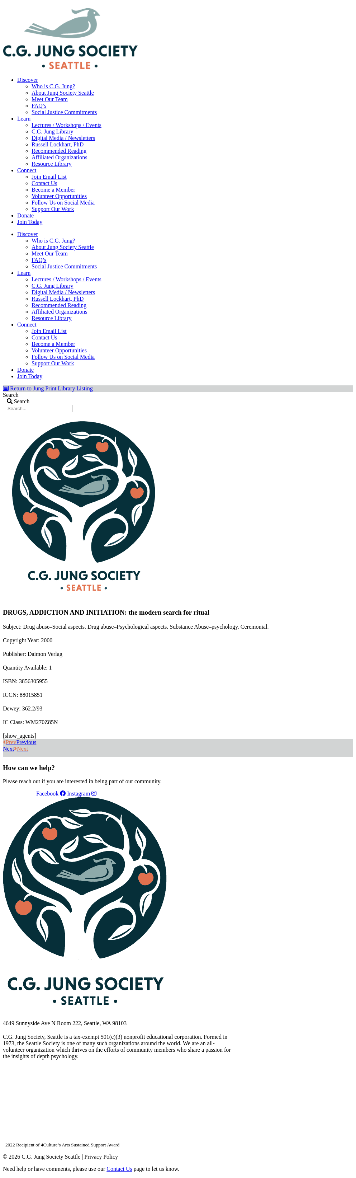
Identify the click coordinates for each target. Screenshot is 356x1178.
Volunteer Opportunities (59, 196)
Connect (26, 170)
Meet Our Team (50, 99)
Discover (27, 80)
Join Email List (49, 177)
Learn (23, 119)
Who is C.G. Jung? (53, 86)
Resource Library (52, 164)
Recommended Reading (59, 151)
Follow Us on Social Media (63, 203)
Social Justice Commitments (64, 112)
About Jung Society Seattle (63, 93)
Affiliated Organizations (59, 157)
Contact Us (44, 183)
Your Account (257, 5)
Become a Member (53, 190)
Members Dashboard (306, 5)
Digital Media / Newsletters (63, 138)
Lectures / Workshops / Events (66, 125)
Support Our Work (53, 209)
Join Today (29, 222)
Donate (25, 215)
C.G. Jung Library (52, 131)
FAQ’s (39, 106)
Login (347, 5)
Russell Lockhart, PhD (58, 144)
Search (11, 395)
